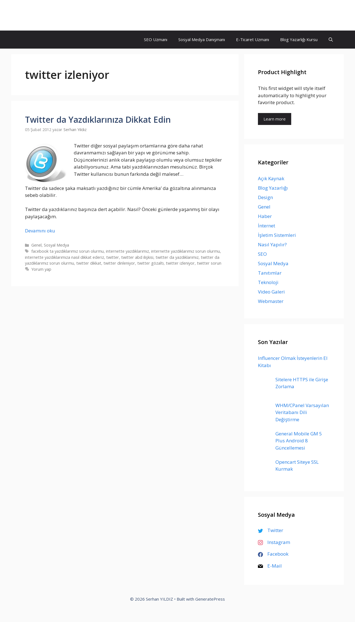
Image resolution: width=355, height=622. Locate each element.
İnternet (266, 225)
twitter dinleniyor (119, 263)
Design (265, 197)
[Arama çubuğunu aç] (330, 40)
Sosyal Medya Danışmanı (201, 39)
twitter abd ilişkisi (137, 257)
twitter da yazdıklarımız (177, 257)
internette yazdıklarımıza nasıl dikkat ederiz (64, 257)
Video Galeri (271, 292)
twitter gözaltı (150, 263)
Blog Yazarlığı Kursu (299, 39)
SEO (262, 254)
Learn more (274, 119)
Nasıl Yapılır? (272, 244)
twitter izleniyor (180, 263)
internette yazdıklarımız (127, 251)
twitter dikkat (88, 263)
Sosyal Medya (56, 245)
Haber (265, 216)
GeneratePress (210, 599)
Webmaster (270, 301)
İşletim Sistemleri (277, 235)
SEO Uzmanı (155, 39)
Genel (36, 245)
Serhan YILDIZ (46, 15)
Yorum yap (41, 269)
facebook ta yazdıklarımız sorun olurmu (67, 251)
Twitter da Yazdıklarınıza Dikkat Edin (98, 119)
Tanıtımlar (270, 273)
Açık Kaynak (271, 178)
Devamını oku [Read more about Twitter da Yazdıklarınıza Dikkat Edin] (40, 230)
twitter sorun (209, 263)
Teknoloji (268, 282)
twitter (112, 257)
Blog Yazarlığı (273, 188)
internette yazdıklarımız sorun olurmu (185, 251)
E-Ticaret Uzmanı (252, 39)
